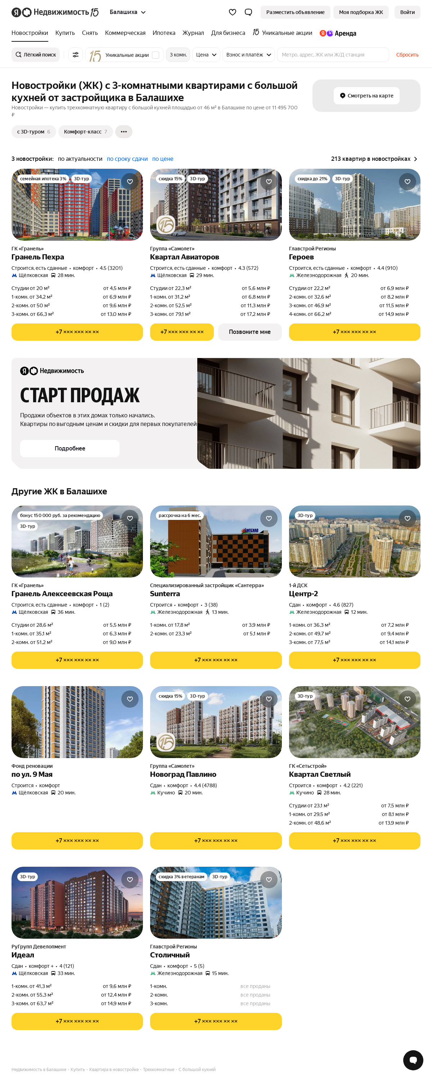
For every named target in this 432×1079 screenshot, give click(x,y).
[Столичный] (216, 903)
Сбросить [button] (407, 55)
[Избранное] (232, 12)
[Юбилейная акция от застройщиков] (166, 225)
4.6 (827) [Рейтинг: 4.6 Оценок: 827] (343, 605)
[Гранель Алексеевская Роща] (77, 541)
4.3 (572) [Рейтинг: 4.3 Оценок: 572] (248, 268)
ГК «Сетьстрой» (308, 766)
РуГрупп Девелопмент (39, 946)
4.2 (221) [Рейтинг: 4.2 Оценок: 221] (353, 785)
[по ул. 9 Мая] (77, 722)
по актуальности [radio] (80, 158)
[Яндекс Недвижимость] (61, 12)
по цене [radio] (163, 158)
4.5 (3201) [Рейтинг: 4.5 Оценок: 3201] (111, 268)
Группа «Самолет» (172, 248)
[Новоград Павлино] (216, 722)
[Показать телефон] (77, 332)
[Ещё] (123, 131)
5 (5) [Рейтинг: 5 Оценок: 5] (199, 966)
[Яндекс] (16, 12)
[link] (407, 12)
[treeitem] (32, 33)
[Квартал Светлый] (354, 722)
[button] (248, 12)
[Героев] (354, 205)
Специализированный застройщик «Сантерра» (207, 585)
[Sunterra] (216, 541)
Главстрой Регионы (312, 248)
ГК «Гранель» (28, 248)
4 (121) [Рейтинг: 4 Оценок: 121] (66, 966)
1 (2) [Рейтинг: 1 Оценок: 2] (104, 605)
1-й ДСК (298, 585)
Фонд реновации (32, 766)
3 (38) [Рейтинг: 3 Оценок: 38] (211, 605)
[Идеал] (77, 903)
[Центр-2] (354, 541)
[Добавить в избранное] (130, 181)
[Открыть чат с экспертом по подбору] (413, 1060)
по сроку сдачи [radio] (127, 158)
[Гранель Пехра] (77, 205)
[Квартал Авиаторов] (216, 205)
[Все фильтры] (75, 54)
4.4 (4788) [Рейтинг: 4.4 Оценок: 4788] (205, 785)
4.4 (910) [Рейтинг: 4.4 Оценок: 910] (387, 268)
